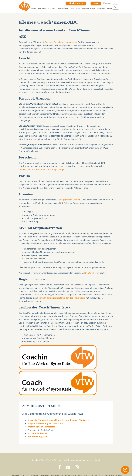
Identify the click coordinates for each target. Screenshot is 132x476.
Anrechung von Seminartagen (41, 426)
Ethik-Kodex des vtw (37, 433)
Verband (52, 9)
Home (33, 9)
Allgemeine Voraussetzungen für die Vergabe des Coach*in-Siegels (58, 420)
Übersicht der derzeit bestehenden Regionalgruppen (61, 297)
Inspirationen (88, 9)
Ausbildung (74, 9)
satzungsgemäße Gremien (68, 199)
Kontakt (107, 3)
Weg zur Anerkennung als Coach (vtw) (45, 423)
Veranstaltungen (104, 9)
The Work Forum (92, 272)
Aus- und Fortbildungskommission (61, 42)
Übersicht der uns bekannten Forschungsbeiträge (41, 169)
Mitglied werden (76, 3)
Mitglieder (63, 9)
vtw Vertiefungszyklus (38, 436)
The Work (42, 9)
